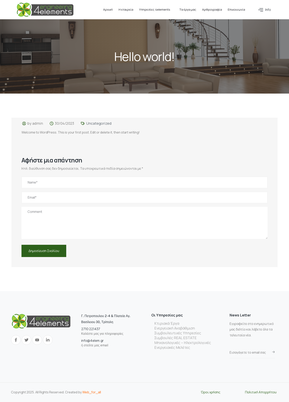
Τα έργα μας (187, 9)
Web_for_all (91, 392)
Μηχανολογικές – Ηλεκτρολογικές (182, 342)
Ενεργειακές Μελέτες (172, 347)
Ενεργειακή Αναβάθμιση (174, 328)
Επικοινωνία (236, 9)
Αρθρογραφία (212, 9)
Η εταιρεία (126, 9)
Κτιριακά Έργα (166, 323)
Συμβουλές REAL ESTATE (175, 337)
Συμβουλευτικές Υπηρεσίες (177, 333)
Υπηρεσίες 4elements (154, 9)
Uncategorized (99, 123)
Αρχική (108, 9)
